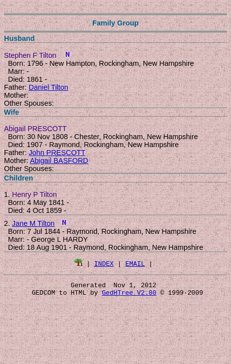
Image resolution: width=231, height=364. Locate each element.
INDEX (104, 263)
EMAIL (135, 263)
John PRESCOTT (57, 153)
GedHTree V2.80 (129, 295)
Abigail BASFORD (59, 161)
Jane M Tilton (33, 223)
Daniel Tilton (48, 87)
